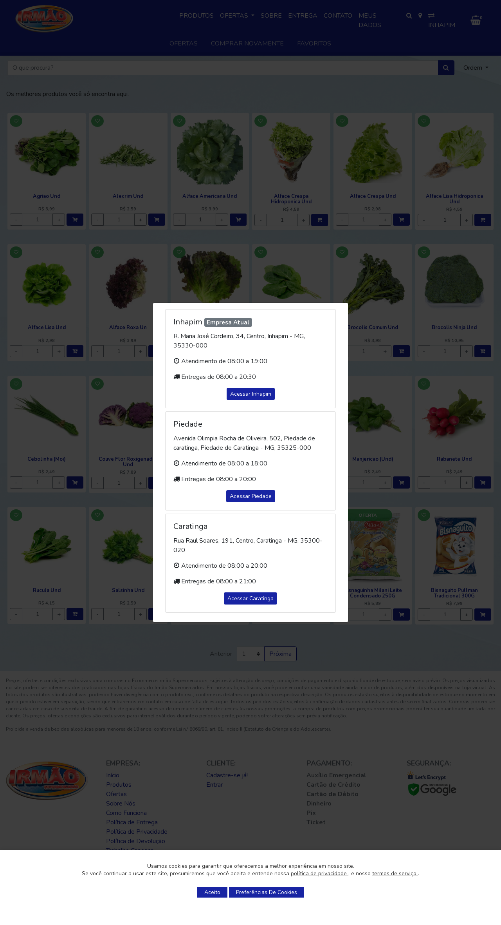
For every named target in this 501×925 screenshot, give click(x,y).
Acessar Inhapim (250, 394)
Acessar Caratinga (250, 598)
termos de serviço (395, 873)
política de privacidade (319, 873)
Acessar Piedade (251, 496)
